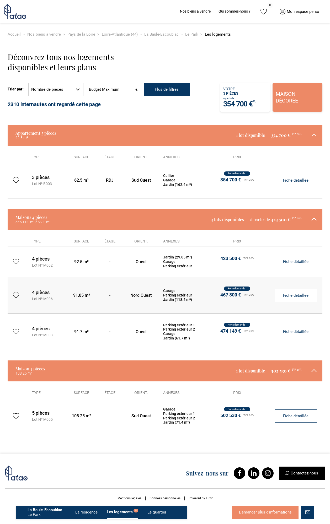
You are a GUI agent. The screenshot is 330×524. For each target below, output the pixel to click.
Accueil (14, 34)
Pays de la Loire (81, 34)
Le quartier (156, 512)
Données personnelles (165, 498)
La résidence (86, 512)
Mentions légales (129, 498)
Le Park (191, 34)
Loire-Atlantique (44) (120, 34)
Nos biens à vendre (44, 34)
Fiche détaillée (295, 180)
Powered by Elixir (201, 498)
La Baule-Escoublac (161, 34)
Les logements (122, 511)
